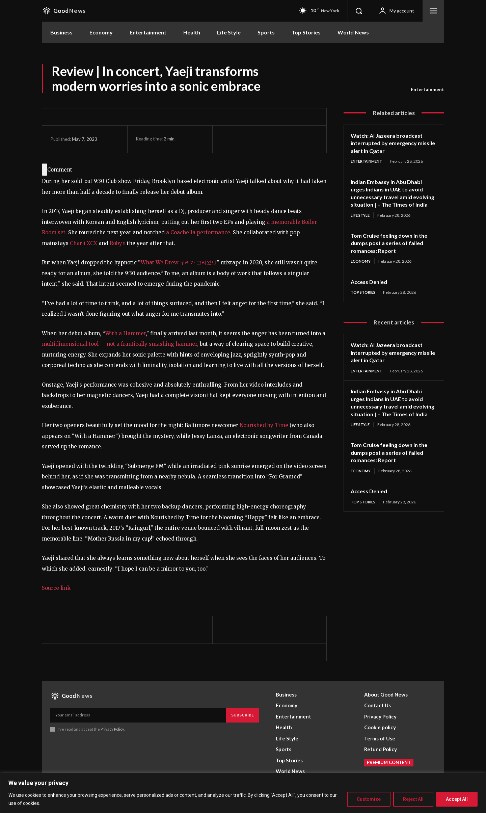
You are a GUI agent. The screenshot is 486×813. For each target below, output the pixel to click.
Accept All (457, 799)
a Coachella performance (198, 232)
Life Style (361, 223)
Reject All (413, 799)
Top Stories (364, 301)
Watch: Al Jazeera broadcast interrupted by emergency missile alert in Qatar (390, 143)
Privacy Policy (112, 729)
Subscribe (242, 714)
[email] (138, 715)
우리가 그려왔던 (198, 262)
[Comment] (44, 169)
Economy (361, 269)
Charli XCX (83, 243)
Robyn (118, 243)
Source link (56, 588)
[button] (359, 11)
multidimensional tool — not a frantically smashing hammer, (121, 344)
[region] (243, 793)
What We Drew (160, 262)
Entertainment (427, 89)
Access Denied (371, 290)
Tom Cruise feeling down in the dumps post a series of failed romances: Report (392, 251)
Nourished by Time (264, 425)
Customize (369, 799)
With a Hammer (125, 333)
